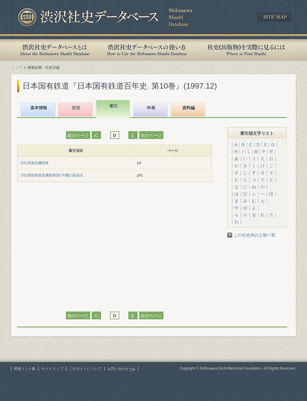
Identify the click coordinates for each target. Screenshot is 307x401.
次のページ (151, 135)
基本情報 (38, 107)
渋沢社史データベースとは (54, 50)
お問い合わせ (118, 368)
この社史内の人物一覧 (255, 235)
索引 (113, 106)
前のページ (77, 135)
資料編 (188, 107)
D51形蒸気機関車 (35, 163)
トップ (16, 67)
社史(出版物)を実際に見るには (246, 50)
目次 (76, 107)
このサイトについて (85, 368)
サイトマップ (52, 368)
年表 (151, 107)
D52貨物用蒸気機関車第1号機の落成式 (52, 175)
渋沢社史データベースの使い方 (147, 50)
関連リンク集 (24, 368)
